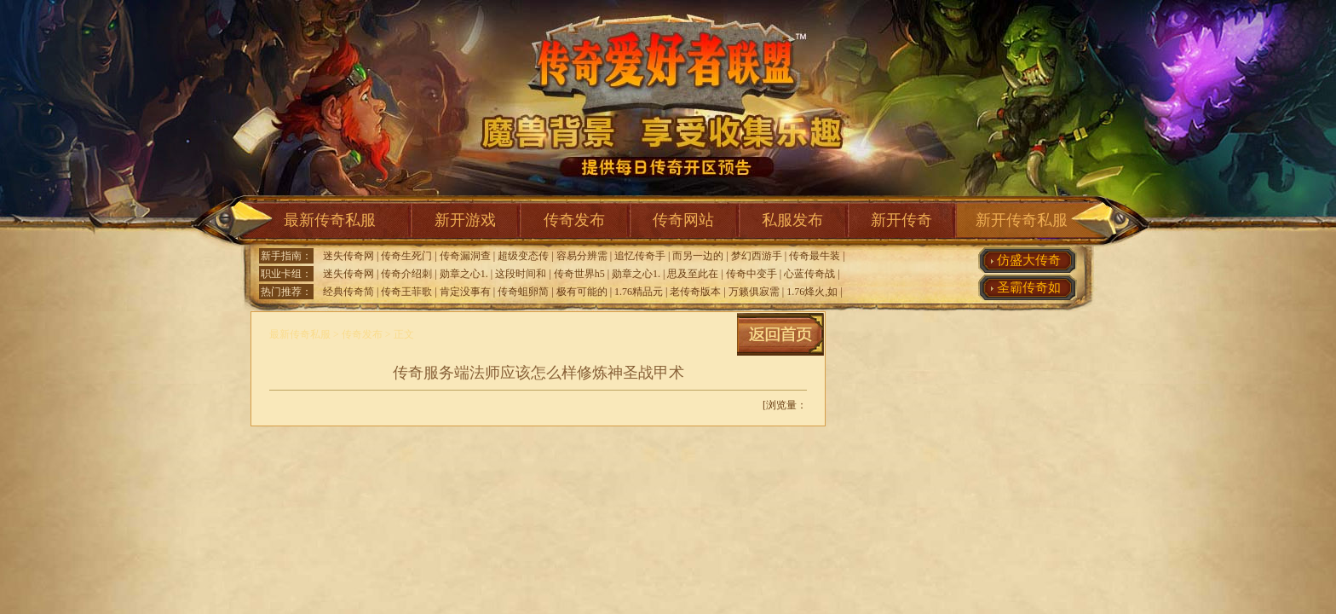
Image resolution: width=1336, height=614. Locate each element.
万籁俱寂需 (754, 292)
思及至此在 (692, 274)
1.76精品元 (638, 292)
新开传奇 (901, 220)
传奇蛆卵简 (523, 292)
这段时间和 (520, 274)
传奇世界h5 (579, 274)
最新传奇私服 (330, 220)
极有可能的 (582, 292)
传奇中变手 (751, 274)
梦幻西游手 (756, 256)
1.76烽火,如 (812, 292)
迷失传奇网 (348, 256)
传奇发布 (574, 220)
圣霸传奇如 (1029, 287)
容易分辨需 (582, 256)
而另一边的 (697, 256)
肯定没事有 (465, 292)
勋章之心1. (464, 274)
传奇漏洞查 (465, 256)
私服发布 (792, 220)
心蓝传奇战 (809, 274)
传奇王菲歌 (406, 292)
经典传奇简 (348, 292)
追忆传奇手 (639, 256)
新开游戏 (465, 220)
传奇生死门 (406, 256)
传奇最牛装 (814, 256)
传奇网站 (683, 220)
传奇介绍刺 (406, 274)
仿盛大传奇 (1029, 260)
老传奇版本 (695, 292)
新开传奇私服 (1022, 220)
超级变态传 (523, 256)
